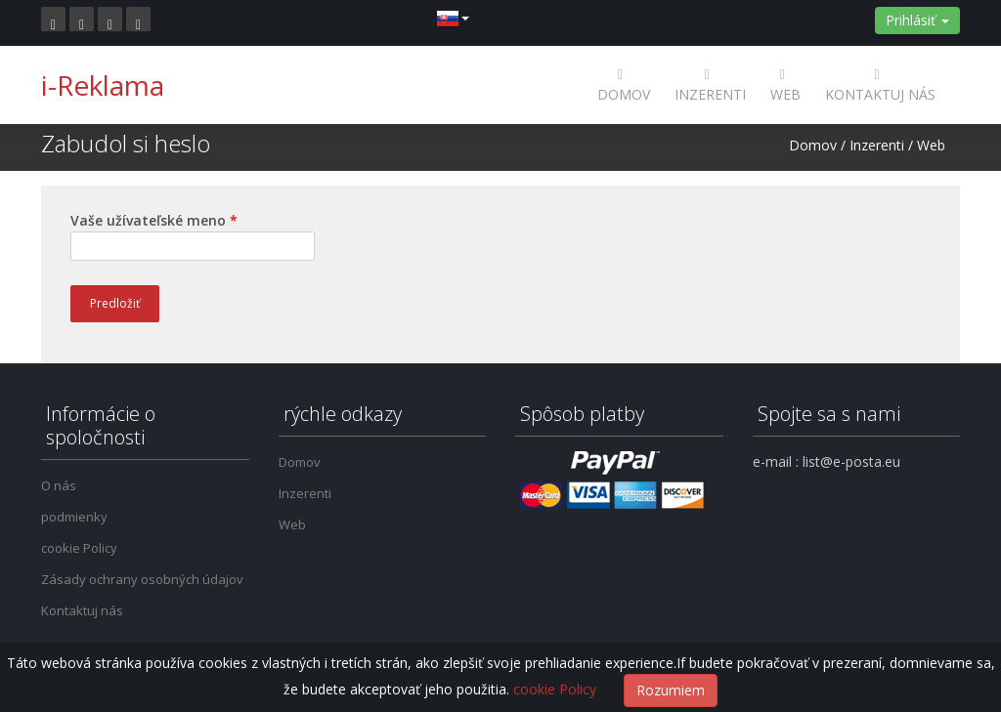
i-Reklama (102, 85)
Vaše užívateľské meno (154, 220)
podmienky (74, 516)
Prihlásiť (917, 20)
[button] (452, 17)
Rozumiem (670, 690)
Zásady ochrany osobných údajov (142, 579)
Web (785, 84)
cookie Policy (79, 548)
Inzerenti (710, 84)
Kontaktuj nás (880, 84)
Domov (623, 84)
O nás (58, 485)
